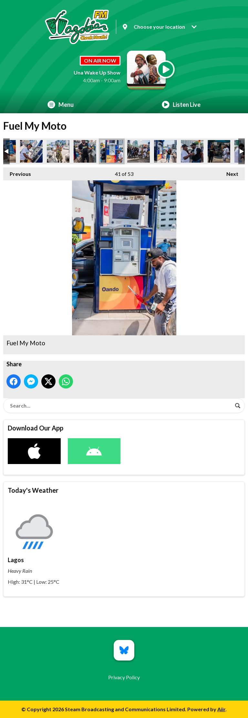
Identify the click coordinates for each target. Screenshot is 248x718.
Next (229, 172)
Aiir (221, 709)
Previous (17, 172)
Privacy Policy (124, 677)
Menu (60, 104)
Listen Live (181, 104)
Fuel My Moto (31, 151)
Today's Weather (33, 490)
